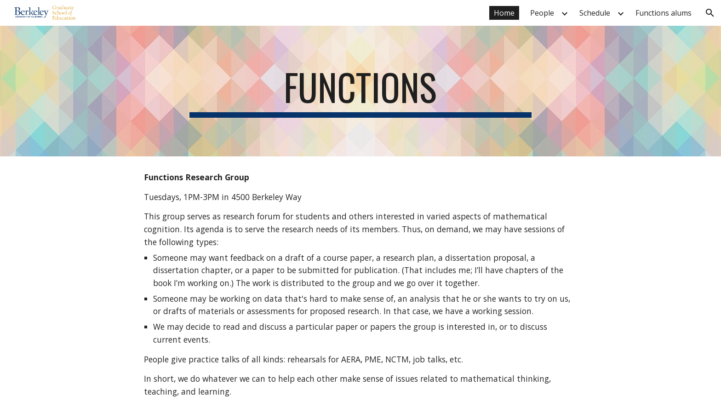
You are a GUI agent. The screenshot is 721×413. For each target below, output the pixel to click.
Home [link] (504, 13)
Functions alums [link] (663, 13)
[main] (360, 91)
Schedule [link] (594, 13)
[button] (710, 13)
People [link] (542, 13)
